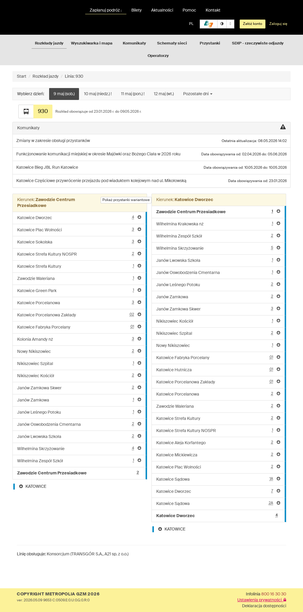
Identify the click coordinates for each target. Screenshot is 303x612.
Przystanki (210, 43)
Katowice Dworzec (79, 217)
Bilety (136, 10)
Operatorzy (158, 56)
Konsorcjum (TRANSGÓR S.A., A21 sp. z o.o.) (87, 554)
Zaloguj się (278, 24)
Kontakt (213, 10)
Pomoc (189, 10)
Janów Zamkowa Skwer (79, 387)
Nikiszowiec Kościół (79, 375)
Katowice (25, 167)
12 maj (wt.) (164, 94)
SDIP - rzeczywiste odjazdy (257, 43)
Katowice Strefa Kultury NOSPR (79, 253)
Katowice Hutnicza (218, 369)
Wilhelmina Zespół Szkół (79, 460)
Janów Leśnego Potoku (79, 412)
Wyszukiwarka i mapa (91, 43)
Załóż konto (252, 24)
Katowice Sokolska (79, 241)
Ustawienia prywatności (261, 600)
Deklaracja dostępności (264, 606)
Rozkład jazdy (46, 76)
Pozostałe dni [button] (197, 94)
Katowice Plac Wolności (79, 229)
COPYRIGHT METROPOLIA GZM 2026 (58, 594)
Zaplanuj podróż (106, 10)
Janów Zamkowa (79, 399)
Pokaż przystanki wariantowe (126, 200)
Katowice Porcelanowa (79, 302)
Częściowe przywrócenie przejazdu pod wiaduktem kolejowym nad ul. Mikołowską (110, 181)
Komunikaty (134, 43)
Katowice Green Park (79, 290)
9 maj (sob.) (64, 94)
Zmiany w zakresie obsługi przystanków (53, 141)
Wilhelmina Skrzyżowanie (79, 448)
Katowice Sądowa (218, 479)
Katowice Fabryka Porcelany (79, 326)
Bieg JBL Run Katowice (56, 167)
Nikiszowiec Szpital (79, 363)
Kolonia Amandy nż (79, 339)
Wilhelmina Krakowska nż (218, 223)
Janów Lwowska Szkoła (79, 436)
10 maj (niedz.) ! (98, 94)
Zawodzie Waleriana (79, 278)
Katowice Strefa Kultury (79, 266)
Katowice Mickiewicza (218, 454)
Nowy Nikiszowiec (79, 351)
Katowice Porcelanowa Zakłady (79, 314)
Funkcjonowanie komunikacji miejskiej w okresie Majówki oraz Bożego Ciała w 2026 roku (98, 154)
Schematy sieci (172, 43)
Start (21, 76)
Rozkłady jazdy (49, 43)
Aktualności (162, 10)
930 (43, 111)
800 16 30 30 (273, 594)
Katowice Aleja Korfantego (218, 442)
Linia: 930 (74, 76)
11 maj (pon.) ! (132, 94)
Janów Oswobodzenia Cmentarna (79, 424)
